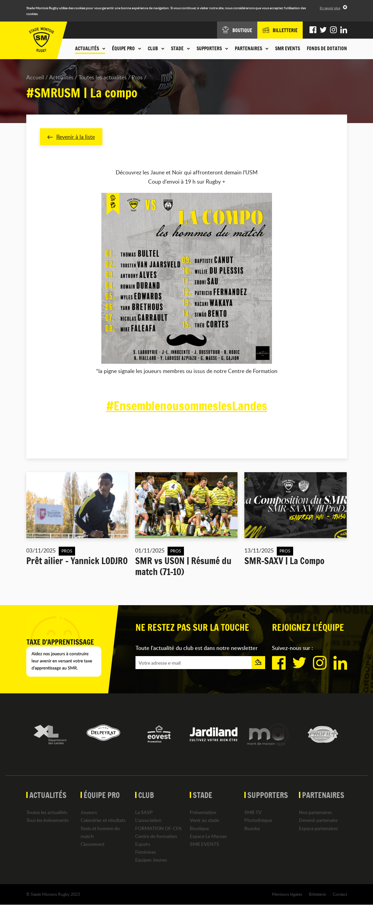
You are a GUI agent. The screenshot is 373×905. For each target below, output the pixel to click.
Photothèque (258, 820)
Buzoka (252, 828)
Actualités (61, 77)
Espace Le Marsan (208, 836)
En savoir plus (330, 7)
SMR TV (253, 812)
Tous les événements (47, 820)
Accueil (35, 77)
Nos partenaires (315, 812)
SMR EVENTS (287, 48)
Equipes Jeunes (151, 860)
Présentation (203, 812)
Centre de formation (156, 836)
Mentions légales (287, 894)
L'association (148, 820)
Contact (340, 894)
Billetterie (317, 894)
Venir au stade (204, 820)
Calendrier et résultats (103, 820)
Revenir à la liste (71, 137)
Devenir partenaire (318, 820)
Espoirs (142, 844)
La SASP (144, 812)
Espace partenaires (318, 828)
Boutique (199, 828)
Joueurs (89, 812)
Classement (92, 844)
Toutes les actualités (102, 77)
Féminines (145, 852)
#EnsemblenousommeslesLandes (186, 406)
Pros (137, 77)
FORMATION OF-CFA (158, 828)
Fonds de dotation (327, 48)
